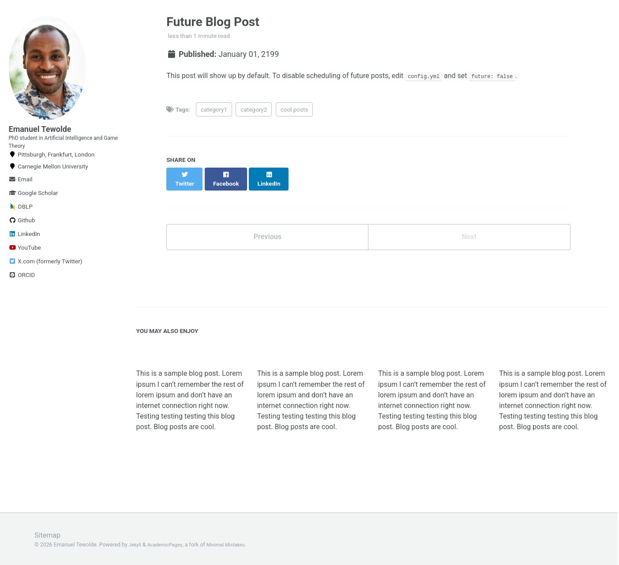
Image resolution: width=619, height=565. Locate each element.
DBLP (21, 220)
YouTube (25, 260)
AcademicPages (168, 545)
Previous (267, 233)
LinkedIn (24, 247)
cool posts (294, 111)
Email (21, 192)
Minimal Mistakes (233, 545)
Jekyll (136, 545)
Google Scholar (33, 206)
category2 (253, 111)
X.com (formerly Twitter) (46, 274)
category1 (214, 111)
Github (22, 233)
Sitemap (49, 534)
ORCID (22, 288)
